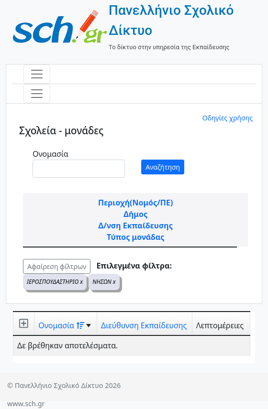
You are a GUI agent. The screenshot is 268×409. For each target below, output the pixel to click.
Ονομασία (50, 154)
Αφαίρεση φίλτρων (56, 266)
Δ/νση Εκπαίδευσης (136, 225)
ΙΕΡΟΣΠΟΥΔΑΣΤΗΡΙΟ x (55, 282)
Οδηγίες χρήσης (227, 117)
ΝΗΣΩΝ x (104, 282)
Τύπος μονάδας (135, 237)
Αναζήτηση (162, 167)
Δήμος (135, 214)
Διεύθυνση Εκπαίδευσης (144, 325)
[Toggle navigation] (36, 74)
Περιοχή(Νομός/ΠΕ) (135, 202)
